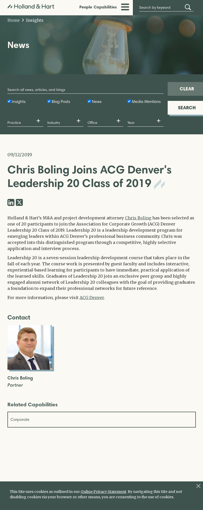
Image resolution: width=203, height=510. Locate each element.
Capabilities (105, 6)
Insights (33, 20)
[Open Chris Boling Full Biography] (29, 368)
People (85, 6)
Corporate (19, 419)
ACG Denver (92, 297)
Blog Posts (61, 101)
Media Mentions (146, 101)
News (97, 101)
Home (13, 20)
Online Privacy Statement (103, 491)
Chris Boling (138, 217)
